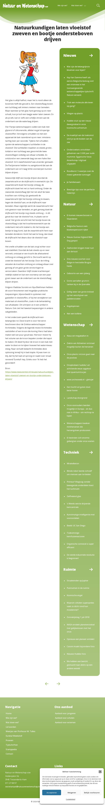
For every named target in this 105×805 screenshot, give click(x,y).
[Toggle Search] (98, 5)
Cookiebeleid (70, 799)
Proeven (9, 740)
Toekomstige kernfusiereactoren (76, 535)
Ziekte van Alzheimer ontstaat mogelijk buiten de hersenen (81, 345)
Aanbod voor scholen (64, 718)
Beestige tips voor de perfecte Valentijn (81, 191)
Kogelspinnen (73, 306)
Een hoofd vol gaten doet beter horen (78, 389)
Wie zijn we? (62, 5)
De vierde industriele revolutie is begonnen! (80, 556)
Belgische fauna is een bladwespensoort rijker (77, 228)
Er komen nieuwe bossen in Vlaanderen (79, 217)
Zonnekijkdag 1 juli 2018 (78, 617)
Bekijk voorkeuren (92, 792)
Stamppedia (11, 749)
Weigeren (72, 792)
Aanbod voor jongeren (65, 713)
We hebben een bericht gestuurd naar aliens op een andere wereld (79, 665)
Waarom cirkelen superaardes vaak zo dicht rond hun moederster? (80, 606)
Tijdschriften (12, 745)
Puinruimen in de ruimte (78, 588)
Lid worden (11, 727)
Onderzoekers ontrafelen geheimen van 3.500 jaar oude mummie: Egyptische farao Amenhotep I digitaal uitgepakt (80, 156)
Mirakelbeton (73, 463)
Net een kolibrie (74, 313)
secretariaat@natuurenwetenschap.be (23, 786)
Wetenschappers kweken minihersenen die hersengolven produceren (78, 427)
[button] (100, 771)
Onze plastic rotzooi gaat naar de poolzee (81, 356)
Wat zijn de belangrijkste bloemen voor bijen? (78, 68)
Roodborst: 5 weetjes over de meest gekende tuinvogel (80, 173)
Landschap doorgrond (77, 398)
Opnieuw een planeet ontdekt (80, 639)
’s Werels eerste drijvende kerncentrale (78, 505)
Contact (9, 753)
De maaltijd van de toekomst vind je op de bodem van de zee (80, 139)
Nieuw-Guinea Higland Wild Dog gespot (79, 239)
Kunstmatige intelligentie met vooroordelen (81, 516)
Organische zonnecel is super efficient (80, 546)
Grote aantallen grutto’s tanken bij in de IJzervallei (78, 282)
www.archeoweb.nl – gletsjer (80, 379)
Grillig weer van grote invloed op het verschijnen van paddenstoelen (80, 295)
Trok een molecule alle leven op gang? (80, 104)
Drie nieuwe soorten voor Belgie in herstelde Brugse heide (79, 262)
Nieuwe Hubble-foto (76, 654)
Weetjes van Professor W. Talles (20, 731)
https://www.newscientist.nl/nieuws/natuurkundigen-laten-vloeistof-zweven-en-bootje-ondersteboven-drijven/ (29, 375)
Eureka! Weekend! (14, 736)
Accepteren (52, 792)
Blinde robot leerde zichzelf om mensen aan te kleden (79, 473)
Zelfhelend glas (74, 496)
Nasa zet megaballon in (77, 335)
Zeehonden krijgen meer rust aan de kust (80, 250)
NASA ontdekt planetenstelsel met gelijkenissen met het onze (81, 628)
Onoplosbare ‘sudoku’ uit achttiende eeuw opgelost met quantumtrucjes (79, 368)
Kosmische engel (74, 595)
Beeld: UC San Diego (76, 525)
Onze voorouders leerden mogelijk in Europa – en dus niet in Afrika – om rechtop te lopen (80, 410)
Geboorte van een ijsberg (78, 273)
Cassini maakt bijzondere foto (81, 646)
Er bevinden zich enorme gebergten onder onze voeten (80, 439)
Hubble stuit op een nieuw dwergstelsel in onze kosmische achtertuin (79, 124)
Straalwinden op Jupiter (77, 580)
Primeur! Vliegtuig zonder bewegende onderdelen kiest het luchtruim (80, 485)
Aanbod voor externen (65, 722)
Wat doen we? (77, 5)
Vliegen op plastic (75, 113)
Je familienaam (73, 182)
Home (8, 713)
